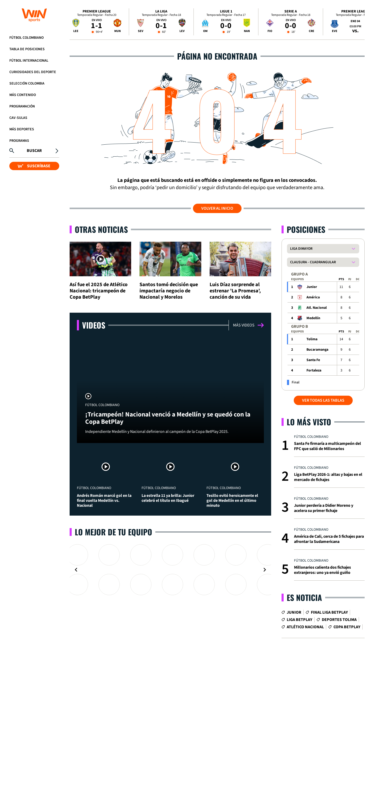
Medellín (313, 318)
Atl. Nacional (316, 307)
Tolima (311, 339)
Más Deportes (21, 129)
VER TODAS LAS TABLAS (323, 400)
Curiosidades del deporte (32, 72)
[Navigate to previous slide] (76, 570)
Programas (19, 140)
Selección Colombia (26, 83)
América (313, 297)
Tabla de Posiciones (27, 49)
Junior (311, 287)
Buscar (34, 150)
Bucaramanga (317, 349)
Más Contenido (22, 95)
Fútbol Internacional (28, 60)
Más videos (248, 325)
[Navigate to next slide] (265, 570)
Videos (93, 325)
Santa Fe (313, 360)
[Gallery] (170, 569)
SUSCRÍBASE (34, 166)
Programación (22, 106)
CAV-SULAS (18, 117)
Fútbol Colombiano (26, 37)
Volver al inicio (217, 208)
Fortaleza (313, 370)
